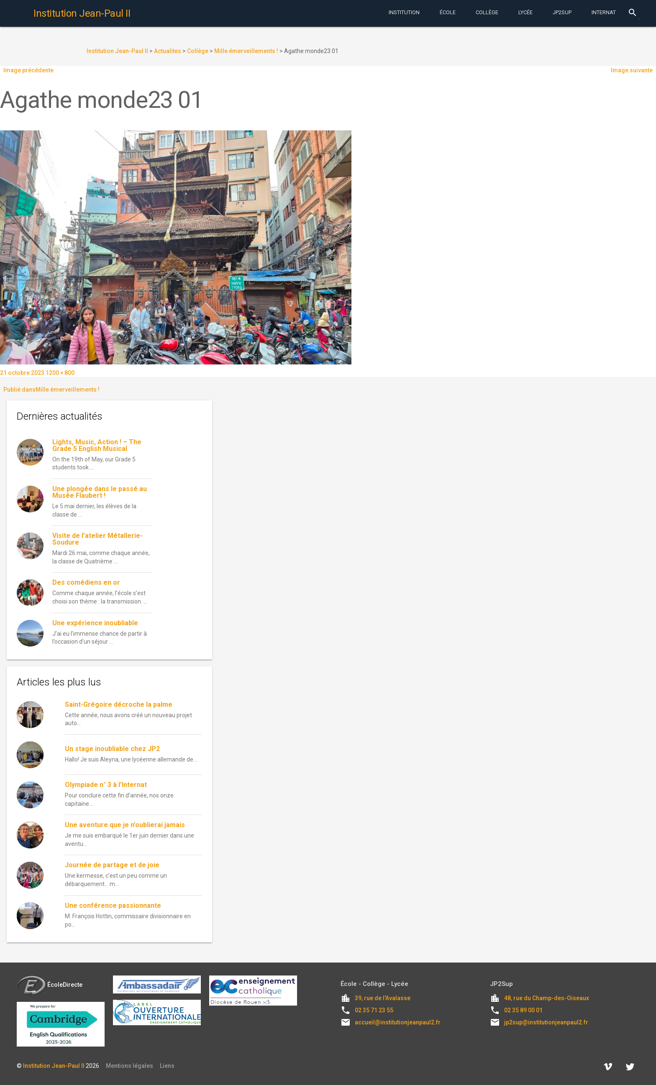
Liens (167, 1065)
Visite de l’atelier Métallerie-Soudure (97, 539)
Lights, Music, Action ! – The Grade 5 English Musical (96, 445)
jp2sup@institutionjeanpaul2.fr (546, 1022)
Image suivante (632, 70)
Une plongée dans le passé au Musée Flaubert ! (99, 492)
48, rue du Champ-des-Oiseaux (546, 998)
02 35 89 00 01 (523, 1010)
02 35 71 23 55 (374, 1010)
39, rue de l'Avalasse (382, 998)
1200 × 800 (60, 372)
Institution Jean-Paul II (54, 1065)
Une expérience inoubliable (95, 623)
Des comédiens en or (87, 582)
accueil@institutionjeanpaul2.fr (398, 1022)
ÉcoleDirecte (49, 984)
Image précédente (28, 70)
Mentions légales (129, 1065)
